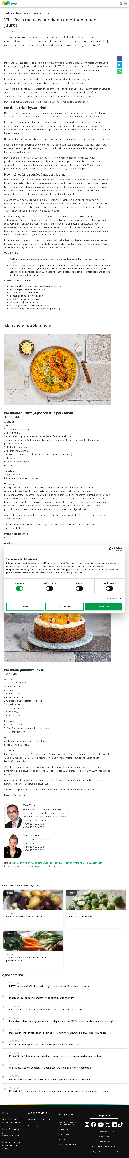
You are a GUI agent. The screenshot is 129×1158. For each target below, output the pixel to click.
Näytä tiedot (112, 598)
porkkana (68, 866)
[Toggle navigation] (124, 4)
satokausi (43, 862)
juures (41, 866)
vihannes (26, 866)
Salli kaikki (103, 607)
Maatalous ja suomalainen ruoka (11, 1145)
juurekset (64, 862)
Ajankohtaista (37, 1112)
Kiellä (25, 607)
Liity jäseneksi (104, 1115)
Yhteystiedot (37, 1126)
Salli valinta (64, 607)
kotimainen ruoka (28, 862)
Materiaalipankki (40, 1119)
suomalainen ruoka (80, 862)
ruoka (15, 862)
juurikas (49, 866)
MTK (5, 1112)
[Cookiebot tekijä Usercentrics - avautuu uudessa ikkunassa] (111, 549)
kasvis (18, 866)
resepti (58, 866)
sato (34, 866)
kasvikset (53, 862)
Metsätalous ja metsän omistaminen (11, 1132)
